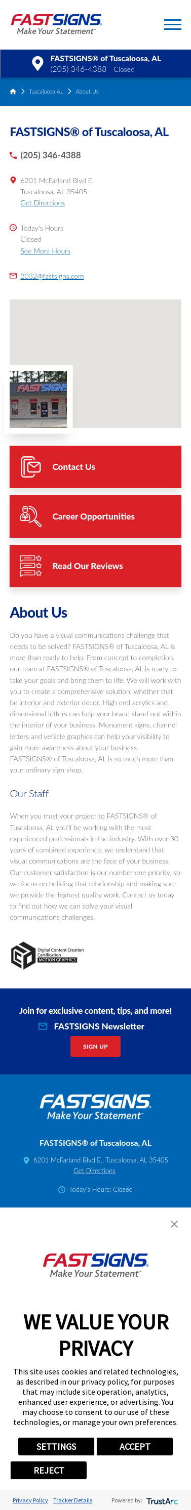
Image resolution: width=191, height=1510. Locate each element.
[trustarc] (161, 1500)
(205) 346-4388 (78, 68)
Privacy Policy (30, 1500)
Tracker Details (72, 1500)
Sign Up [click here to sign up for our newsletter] (95, 1046)
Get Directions (42, 202)
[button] (172, 24)
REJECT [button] (48, 1470)
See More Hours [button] (45, 250)
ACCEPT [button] (135, 1446)
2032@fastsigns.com (52, 276)
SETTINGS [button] (56, 1446)
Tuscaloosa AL (46, 91)
